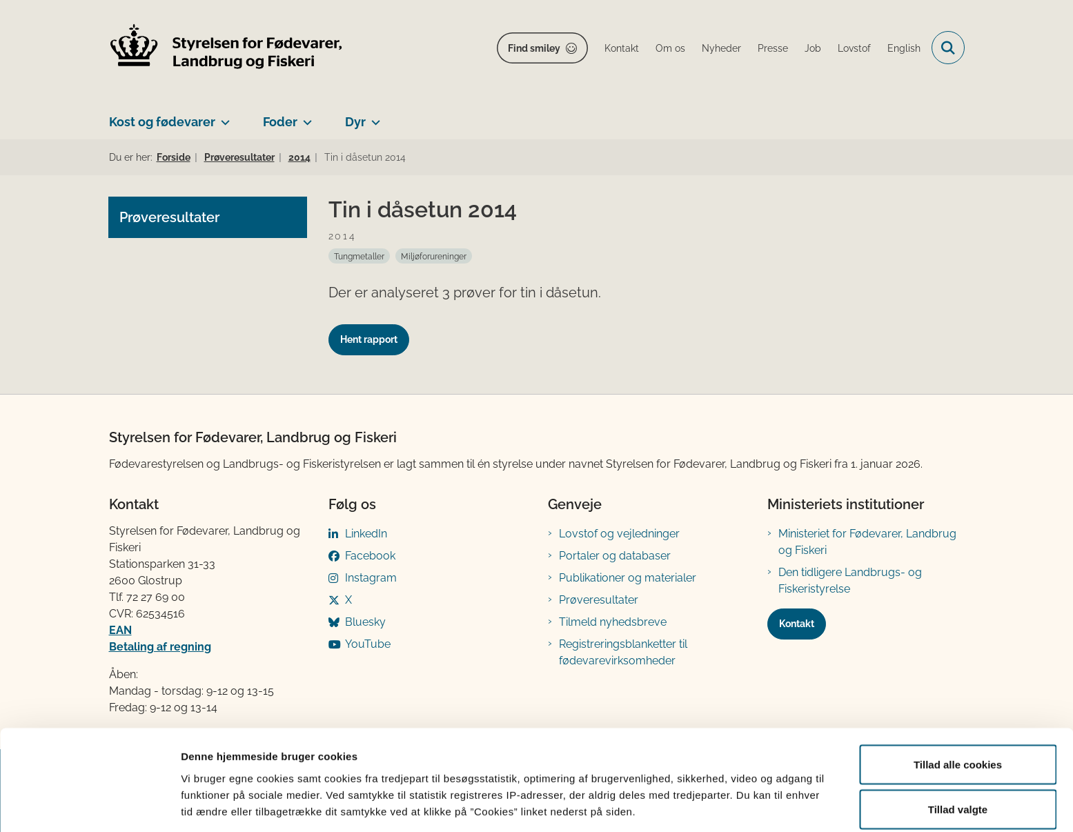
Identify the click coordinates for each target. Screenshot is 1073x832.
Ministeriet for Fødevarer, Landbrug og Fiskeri (867, 542)
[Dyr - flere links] (373, 116)
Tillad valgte (957, 750)
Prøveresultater (598, 599)
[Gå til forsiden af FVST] (226, 48)
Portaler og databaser (615, 555)
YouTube (368, 644)
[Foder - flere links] (304, 116)
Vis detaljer (717, 796)
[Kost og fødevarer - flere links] (222, 116)
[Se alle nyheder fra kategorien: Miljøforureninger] (433, 256)
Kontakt (796, 623)
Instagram (371, 577)
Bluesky (365, 621)
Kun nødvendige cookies (957, 795)
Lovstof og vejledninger (619, 533)
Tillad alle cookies (958, 705)
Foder (280, 122)
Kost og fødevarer (162, 122)
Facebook (370, 555)
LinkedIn (366, 533)
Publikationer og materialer (627, 577)
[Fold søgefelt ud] (948, 47)
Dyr (355, 122)
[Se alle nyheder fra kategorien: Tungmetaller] (359, 256)
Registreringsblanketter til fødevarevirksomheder (623, 652)
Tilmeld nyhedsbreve (613, 621)
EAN (120, 630)
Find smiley (534, 48)
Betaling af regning (160, 646)
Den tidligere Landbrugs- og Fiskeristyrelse (850, 580)
